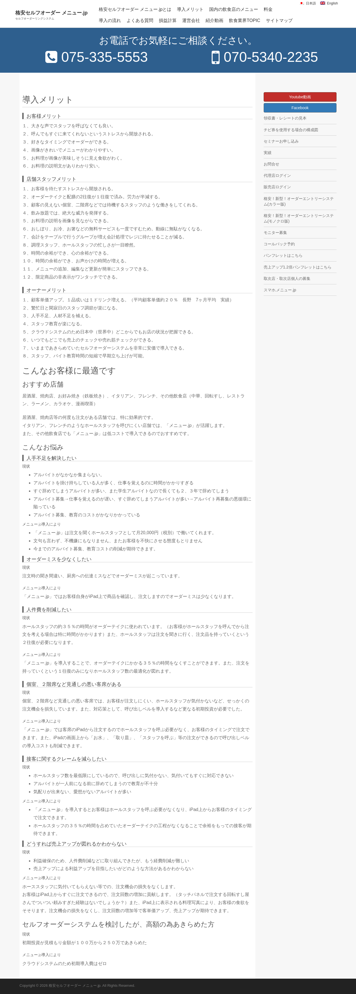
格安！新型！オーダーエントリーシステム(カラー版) (299, 201)
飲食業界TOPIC (244, 20)
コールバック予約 (279, 244)
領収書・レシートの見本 (285, 118)
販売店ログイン (277, 187)
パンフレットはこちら (283, 255)
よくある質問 (140, 20)
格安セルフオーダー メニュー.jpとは (135, 9)
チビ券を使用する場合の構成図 (291, 130)
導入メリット (190, 9)
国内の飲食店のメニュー (233, 9)
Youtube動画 (300, 97)
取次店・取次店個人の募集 (287, 278)
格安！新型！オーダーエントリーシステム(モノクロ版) (299, 218)
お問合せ (271, 164)
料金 (268, 9)
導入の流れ (110, 20)
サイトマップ (279, 20)
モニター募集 (275, 232)
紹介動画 (214, 20)
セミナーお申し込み (281, 141)
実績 (267, 152)
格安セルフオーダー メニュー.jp (51, 15)
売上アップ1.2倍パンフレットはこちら (298, 267)
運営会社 (191, 20)
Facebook (299, 108)
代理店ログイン (277, 175)
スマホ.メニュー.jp (280, 290)
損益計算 (168, 20)
